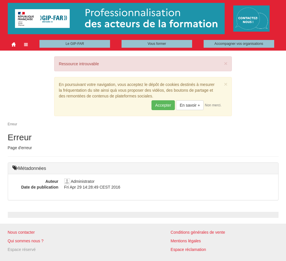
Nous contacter (21, 232)
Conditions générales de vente (198, 232)
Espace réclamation (188, 249)
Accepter (163, 105)
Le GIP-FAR (75, 44)
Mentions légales (186, 241)
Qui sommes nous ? (26, 241)
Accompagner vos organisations (239, 44)
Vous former (156, 44)
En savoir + (190, 105)
